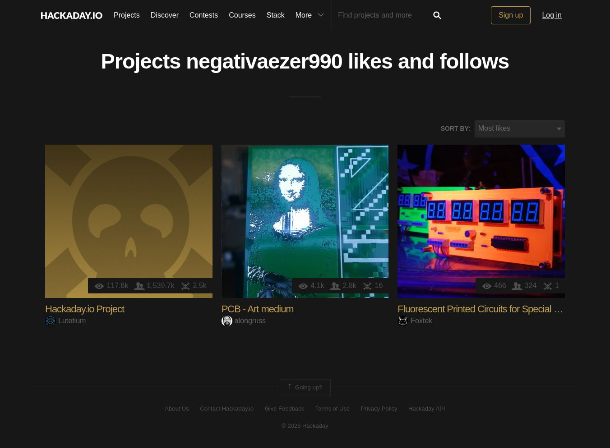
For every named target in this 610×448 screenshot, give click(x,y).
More (312, 15)
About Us (177, 408)
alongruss (244, 321)
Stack (276, 15)
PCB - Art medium (258, 309)
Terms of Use (332, 408)
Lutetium (65, 321)
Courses (242, 15)
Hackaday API (426, 408)
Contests (203, 15)
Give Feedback (284, 408)
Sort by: (456, 128)
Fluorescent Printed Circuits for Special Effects (488, 309)
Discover (165, 15)
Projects (127, 15)
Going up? (304, 388)
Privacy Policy (379, 408)
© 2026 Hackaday (305, 425)
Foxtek (414, 321)
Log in (552, 15)
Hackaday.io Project (84, 309)
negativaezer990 (264, 61)
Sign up (511, 15)
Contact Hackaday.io (227, 408)
